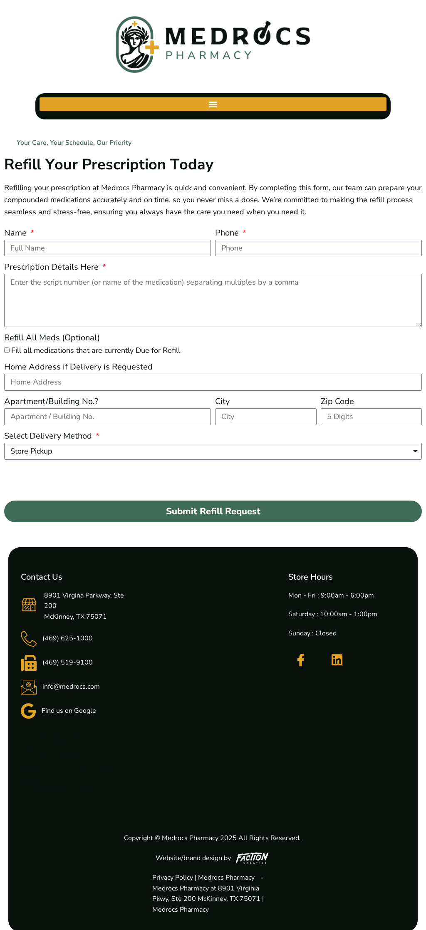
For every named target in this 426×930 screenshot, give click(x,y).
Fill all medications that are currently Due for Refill (95, 350)
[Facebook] (300, 660)
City (222, 401)
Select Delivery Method (49, 435)
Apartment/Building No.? (51, 401)
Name (16, 232)
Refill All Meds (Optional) (52, 337)
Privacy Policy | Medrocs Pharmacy (203, 877)
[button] (213, 104)
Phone (228, 232)
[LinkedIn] (337, 659)
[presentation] (67, 480)
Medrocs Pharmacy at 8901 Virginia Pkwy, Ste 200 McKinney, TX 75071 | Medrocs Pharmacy (208, 899)
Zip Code (337, 401)
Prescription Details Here (52, 267)
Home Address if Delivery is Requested (78, 366)
